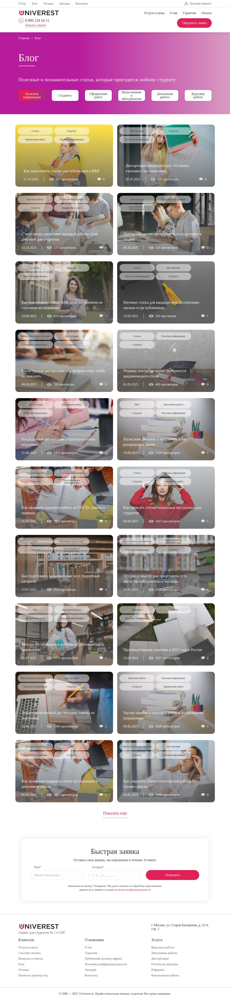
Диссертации (160, 958)
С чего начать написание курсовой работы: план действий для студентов (60, 236)
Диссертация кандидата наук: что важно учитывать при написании (157, 168)
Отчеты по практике (164, 964)
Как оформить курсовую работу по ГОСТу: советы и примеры (63, 510)
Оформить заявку (194, 23)
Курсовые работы (162, 947)
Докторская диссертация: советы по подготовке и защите (162, 236)
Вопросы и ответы (30, 958)
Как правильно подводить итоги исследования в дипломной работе (60, 784)
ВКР (137, 404)
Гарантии (189, 13)
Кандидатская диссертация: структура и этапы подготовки (58, 442)
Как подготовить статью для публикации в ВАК (61, 171)
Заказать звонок (35, 25)
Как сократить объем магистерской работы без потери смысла (160, 784)
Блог (35, 3)
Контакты (82, 3)
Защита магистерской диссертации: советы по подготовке (58, 715)
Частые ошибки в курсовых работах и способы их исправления (163, 715)
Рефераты (157, 969)
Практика (137, 609)
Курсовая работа (198, 95)
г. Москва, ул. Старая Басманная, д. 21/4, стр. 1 (179, 927)
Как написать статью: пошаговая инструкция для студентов (162, 510)
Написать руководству (33, 975)
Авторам (64, 3)
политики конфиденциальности (132, 889)
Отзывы (48, 3)
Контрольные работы (165, 975)
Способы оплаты (29, 953)
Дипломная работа (165, 95)
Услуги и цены (154, 13)
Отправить (172, 875)
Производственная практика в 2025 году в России (162, 650)
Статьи (35, 131)
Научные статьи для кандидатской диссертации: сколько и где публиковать (161, 305)
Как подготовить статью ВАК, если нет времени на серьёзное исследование (62, 305)
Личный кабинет (200, 3)
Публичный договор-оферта (103, 958)
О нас (174, 13)
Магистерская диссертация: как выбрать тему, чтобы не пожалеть (63, 373)
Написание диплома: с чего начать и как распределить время (155, 442)
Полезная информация (32, 95)
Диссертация (137, 131)
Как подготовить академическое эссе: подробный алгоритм (61, 578)
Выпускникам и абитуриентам (131, 95)
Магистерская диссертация (35, 336)
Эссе (35, 541)
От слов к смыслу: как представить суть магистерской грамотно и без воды (155, 578)
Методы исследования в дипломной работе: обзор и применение (63, 647)
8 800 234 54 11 (37, 20)
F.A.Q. (22, 3)
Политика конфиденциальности (106, 964)
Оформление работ (98, 95)
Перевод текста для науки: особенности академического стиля (154, 373)
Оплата (206, 13)
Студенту (65, 95)
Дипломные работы (164, 953)
